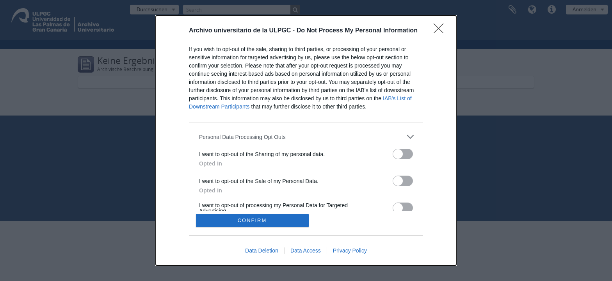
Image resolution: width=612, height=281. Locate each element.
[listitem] (306, 137)
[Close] (441, 30)
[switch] (403, 154)
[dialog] (306, 140)
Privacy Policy (350, 250)
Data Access (305, 250)
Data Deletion (261, 250)
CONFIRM (252, 220)
